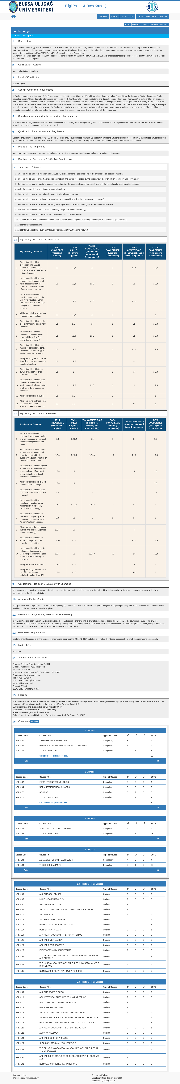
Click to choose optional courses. (53, 756)
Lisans (114, 16)
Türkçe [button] (127, 24)
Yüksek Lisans (127, 16)
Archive (34, 721)
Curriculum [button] (144, 24)
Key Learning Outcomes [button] (159, 24)
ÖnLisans (103, 16)
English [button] (135, 24)
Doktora (163, 16)
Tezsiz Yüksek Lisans (147, 16)
